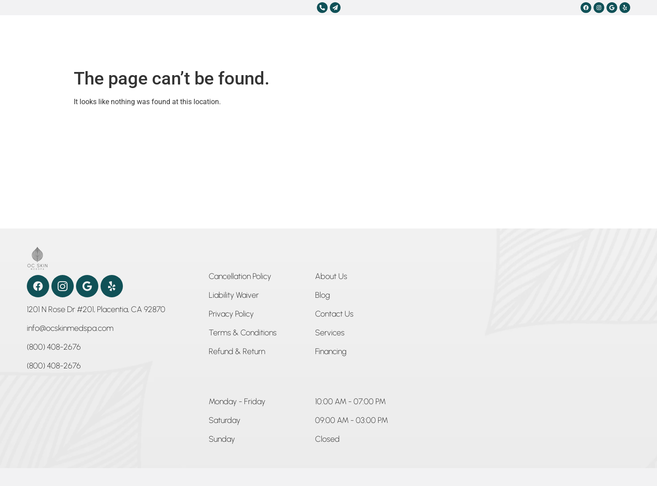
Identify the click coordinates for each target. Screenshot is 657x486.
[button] (237, 403)
